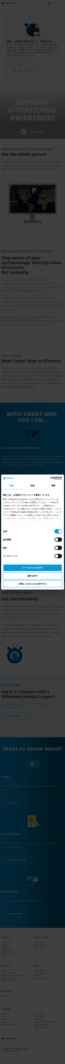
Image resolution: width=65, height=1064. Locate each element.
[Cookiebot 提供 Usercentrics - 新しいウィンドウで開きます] (50, 478)
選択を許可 (32, 576)
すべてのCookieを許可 (32, 568)
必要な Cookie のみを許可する (32, 584)
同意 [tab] (12, 485)
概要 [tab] (53, 485)
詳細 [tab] (32, 485)
